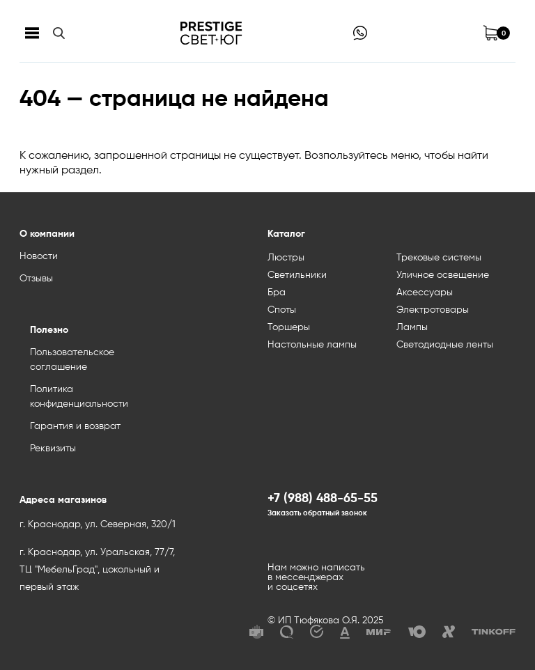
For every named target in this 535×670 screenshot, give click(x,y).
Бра (277, 292)
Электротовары (432, 310)
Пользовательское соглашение (72, 360)
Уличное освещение (442, 275)
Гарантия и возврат (75, 426)
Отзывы (36, 278)
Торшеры (289, 327)
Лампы (412, 327)
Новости (39, 256)
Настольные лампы (312, 345)
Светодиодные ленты (444, 345)
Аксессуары (424, 292)
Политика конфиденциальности (79, 396)
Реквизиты (53, 448)
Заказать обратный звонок (317, 513)
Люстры (286, 258)
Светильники (297, 275)
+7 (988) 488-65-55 (323, 498)
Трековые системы (438, 258)
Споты (282, 310)
